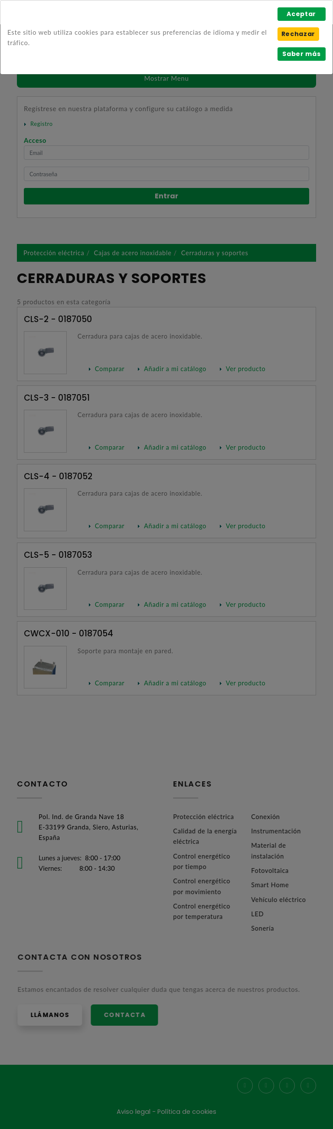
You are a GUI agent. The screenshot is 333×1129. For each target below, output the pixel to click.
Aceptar (301, 14)
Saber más (301, 53)
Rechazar (298, 34)
